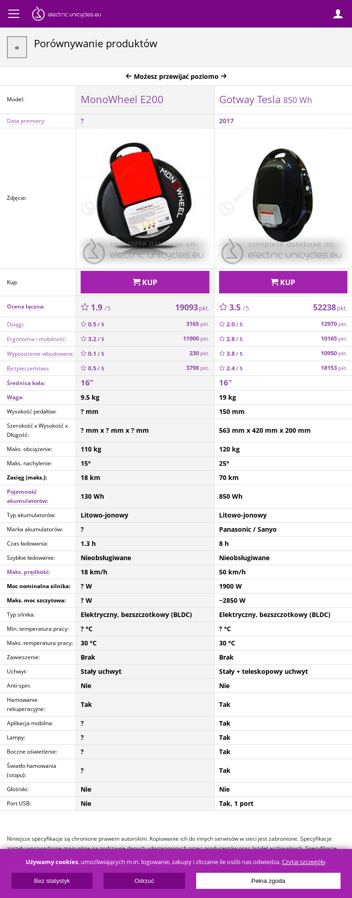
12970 (334, 324)
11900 (196, 338)
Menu (14, 14)
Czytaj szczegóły (303, 862)
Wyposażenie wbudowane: (40, 353)
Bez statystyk (52, 880)
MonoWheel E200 (122, 99)
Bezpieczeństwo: (28, 368)
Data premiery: (26, 120)
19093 (192, 307)
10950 (334, 353)
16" (87, 382)
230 (199, 353)
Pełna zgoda (268, 880)
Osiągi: (15, 324)
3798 (197, 368)
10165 (334, 338)
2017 (226, 120)
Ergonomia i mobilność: (36, 339)
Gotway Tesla (265, 99)
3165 (197, 324)
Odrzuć (144, 880)
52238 (330, 307)
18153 (334, 368)
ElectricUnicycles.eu (66, 14)
